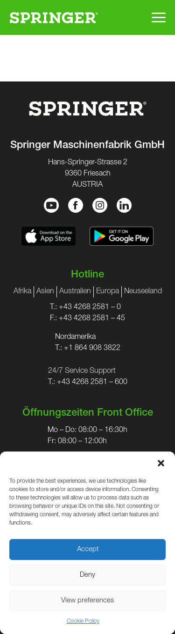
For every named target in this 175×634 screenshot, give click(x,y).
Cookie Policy (83, 621)
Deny (87, 575)
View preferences (87, 600)
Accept (87, 549)
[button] (161, 463)
